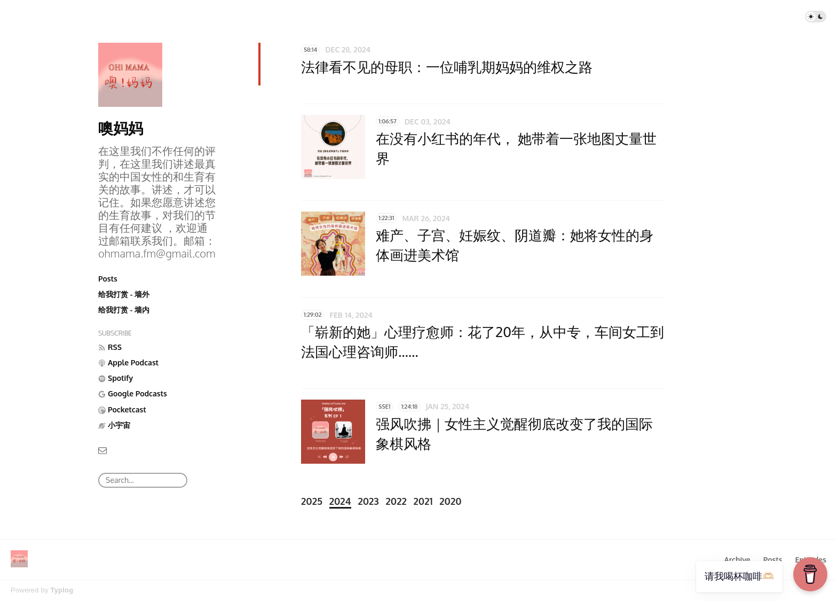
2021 (423, 501)
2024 (340, 501)
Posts (107, 278)
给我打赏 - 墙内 (123, 309)
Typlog (61, 590)
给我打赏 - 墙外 (123, 294)
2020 (450, 501)
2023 (368, 501)
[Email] (102, 449)
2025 (311, 501)
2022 (396, 501)
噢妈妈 (120, 127)
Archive (737, 559)
